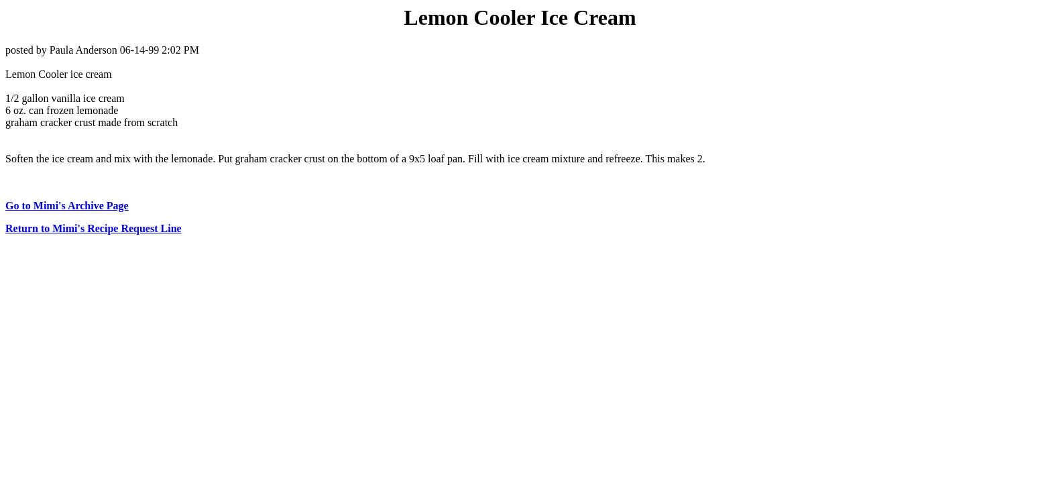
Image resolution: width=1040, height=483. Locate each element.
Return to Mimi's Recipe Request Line (93, 228)
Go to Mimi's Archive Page (67, 205)
